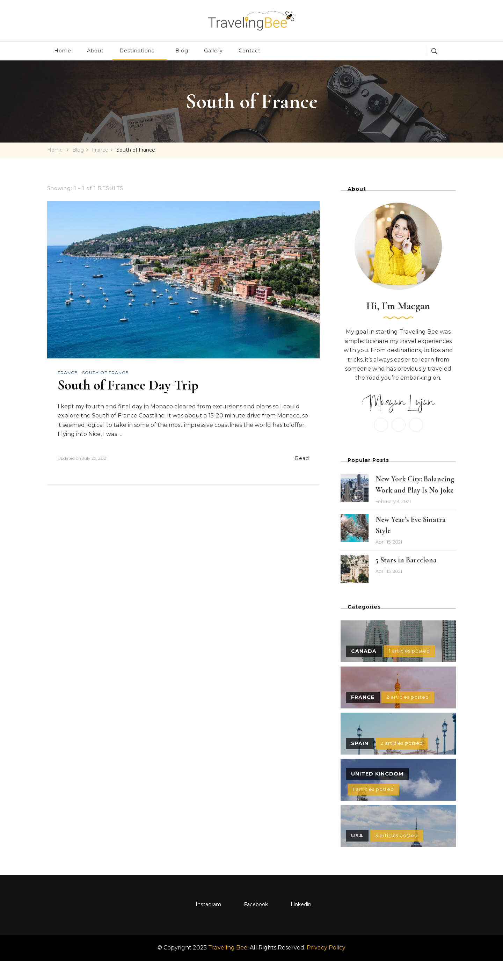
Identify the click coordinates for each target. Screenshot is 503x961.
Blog (181, 51)
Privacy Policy (326, 947)
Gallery (213, 51)
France (68, 372)
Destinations (136, 51)
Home (62, 51)
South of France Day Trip (128, 385)
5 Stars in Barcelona (406, 560)
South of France (105, 372)
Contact (250, 51)
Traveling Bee (227, 947)
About (95, 51)
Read (302, 458)
